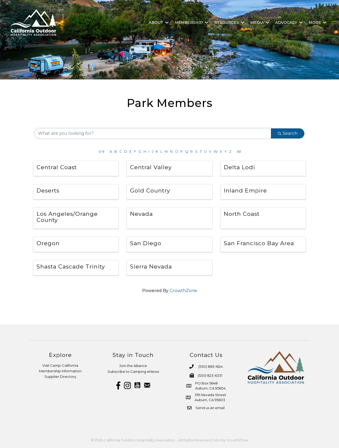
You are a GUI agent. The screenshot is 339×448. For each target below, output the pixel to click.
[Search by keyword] (153, 133)
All (239, 152)
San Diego (145, 243)
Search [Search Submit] (287, 133)
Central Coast (57, 167)
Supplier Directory (60, 376)
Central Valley (151, 167)
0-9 (101, 152)
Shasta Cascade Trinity (71, 266)
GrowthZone (183, 290)
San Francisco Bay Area (259, 243)
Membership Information (60, 371)
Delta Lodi (239, 167)
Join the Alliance (133, 366)
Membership (189, 22)
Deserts (48, 190)
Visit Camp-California (60, 365)
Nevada (141, 213)
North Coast (242, 213)
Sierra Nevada (151, 266)
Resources (226, 22)
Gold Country (150, 190)
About (156, 22)
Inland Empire (245, 190)
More (315, 22)
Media (257, 22)
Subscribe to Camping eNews (133, 371)
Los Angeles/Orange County (67, 216)
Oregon (48, 243)
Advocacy (286, 22)
